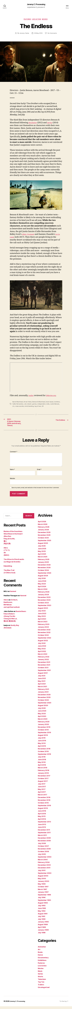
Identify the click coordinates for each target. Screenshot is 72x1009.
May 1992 (41, 914)
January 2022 (43, 662)
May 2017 (41, 792)
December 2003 (44, 868)
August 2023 (43, 611)
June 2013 (42, 827)
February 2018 (43, 773)
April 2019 (42, 749)
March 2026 (42, 527)
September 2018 (44, 757)
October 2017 (43, 781)
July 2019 (42, 741)
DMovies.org (52, 396)
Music (40, 974)
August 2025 (43, 546)
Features (26, 20)
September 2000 (44, 876)
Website (12, 481)
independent (49, 404)
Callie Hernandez (24, 404)
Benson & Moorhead (40, 402)
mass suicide (25, 407)
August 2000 (43, 878)
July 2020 (42, 711)
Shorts (40, 979)
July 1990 (42, 922)
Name (12, 472)
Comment (13, 454)
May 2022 (42, 651)
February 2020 (44, 724)
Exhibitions (42, 963)
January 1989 (43, 933)
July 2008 (42, 846)
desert (36, 404)
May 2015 (42, 819)
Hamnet (13, 594)
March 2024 (42, 592)
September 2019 (44, 735)
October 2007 (43, 849)
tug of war (44, 407)
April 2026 (42, 524)
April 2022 (42, 654)
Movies (46, 20)
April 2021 (42, 686)
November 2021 (44, 668)
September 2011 (44, 835)
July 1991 (41, 919)
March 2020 (42, 722)
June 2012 (42, 830)
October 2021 (43, 670)
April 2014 (42, 822)
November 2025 (44, 538)
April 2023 (42, 622)
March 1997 (42, 892)
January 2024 (43, 597)
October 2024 (43, 573)
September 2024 (44, 576)
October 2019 (43, 732)
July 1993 (42, 908)
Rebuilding (8, 569)
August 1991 (43, 916)
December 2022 (44, 632)
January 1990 (43, 924)
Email (39, 472)
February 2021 (43, 692)
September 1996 (44, 897)
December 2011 (44, 832)
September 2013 (44, 824)
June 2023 (42, 616)
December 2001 (44, 870)
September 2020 (44, 705)
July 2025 (42, 549)
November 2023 (44, 603)
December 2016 (44, 800)
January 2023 (43, 630)
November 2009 (44, 843)
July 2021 (41, 678)
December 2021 (44, 665)
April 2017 (42, 795)
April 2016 (42, 816)
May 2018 (42, 765)
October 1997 (43, 889)
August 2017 (43, 784)
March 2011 (42, 838)
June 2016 (42, 814)
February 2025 (43, 562)
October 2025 (43, 540)
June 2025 (42, 551)
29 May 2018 (38, 34)
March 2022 (42, 657)
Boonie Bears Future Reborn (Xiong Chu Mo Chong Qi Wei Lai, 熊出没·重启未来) (15, 619)
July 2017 (41, 787)
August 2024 (43, 578)
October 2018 (43, 754)
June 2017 (42, 789)
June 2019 (42, 743)
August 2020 (43, 708)
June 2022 (42, 649)
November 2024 (44, 570)
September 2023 (44, 608)
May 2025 (42, 554)
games (41, 404)
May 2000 (42, 881)
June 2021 (42, 681)
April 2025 (42, 557)
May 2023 (42, 619)
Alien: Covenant (29, 235)
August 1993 (43, 906)
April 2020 (42, 719)
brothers (15, 404)
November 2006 (44, 851)
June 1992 (42, 911)
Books (40, 955)
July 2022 (42, 646)
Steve (6, 602)
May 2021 (41, 684)
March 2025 (42, 559)
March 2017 (42, 797)
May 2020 (42, 716)
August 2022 (43, 643)
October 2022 (43, 638)
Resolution (33, 123)
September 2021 (44, 673)
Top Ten (41, 985)
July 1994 (42, 900)
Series (40, 976)
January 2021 (43, 695)
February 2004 (44, 865)
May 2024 (42, 586)
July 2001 (42, 873)
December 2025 (44, 535)
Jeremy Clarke (24, 34)
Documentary (43, 960)
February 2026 (43, 530)
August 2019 (43, 738)
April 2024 (42, 589)
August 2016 (43, 811)
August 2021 (43, 676)
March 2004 (43, 862)
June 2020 (42, 713)
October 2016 (43, 805)
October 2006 (43, 854)
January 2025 (43, 565)
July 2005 (42, 857)
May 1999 (42, 887)
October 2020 (43, 703)
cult (32, 404)
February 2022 (43, 659)
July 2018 (42, 759)
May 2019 (42, 746)
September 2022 (44, 640)
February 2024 (43, 595)
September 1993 (44, 903)
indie (55, 404)
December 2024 (44, 567)
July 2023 (42, 613)
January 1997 (43, 895)
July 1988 (42, 935)
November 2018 (44, 751)
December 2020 (44, 697)
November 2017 (44, 778)
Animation (42, 949)
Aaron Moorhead (18, 402)
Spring (51, 123)
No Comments (52, 34)
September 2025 (44, 543)
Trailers (41, 987)
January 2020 (43, 727)
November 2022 (44, 635)
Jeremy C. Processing (36, 4)
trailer (31, 396)
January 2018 (43, 776)
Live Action (37, 20)
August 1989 (43, 927)
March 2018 (42, 770)
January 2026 (43, 532)
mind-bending (35, 407)
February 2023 (43, 627)
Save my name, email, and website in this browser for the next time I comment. (35, 490)
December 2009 (44, 841)
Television (42, 982)
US (49, 407)
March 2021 (42, 689)
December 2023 (44, 600)
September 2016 (44, 808)
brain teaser (52, 402)
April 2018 (42, 768)
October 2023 (43, 605)
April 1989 (42, 930)
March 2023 (42, 624)
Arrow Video (28, 402)
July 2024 (42, 581)
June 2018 (42, 762)
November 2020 (44, 700)
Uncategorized (44, 990)
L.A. (19, 407)
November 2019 (44, 730)
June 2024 (42, 584)
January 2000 (43, 884)
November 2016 (44, 803)
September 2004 (44, 860)
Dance (40, 958)
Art (39, 952)
